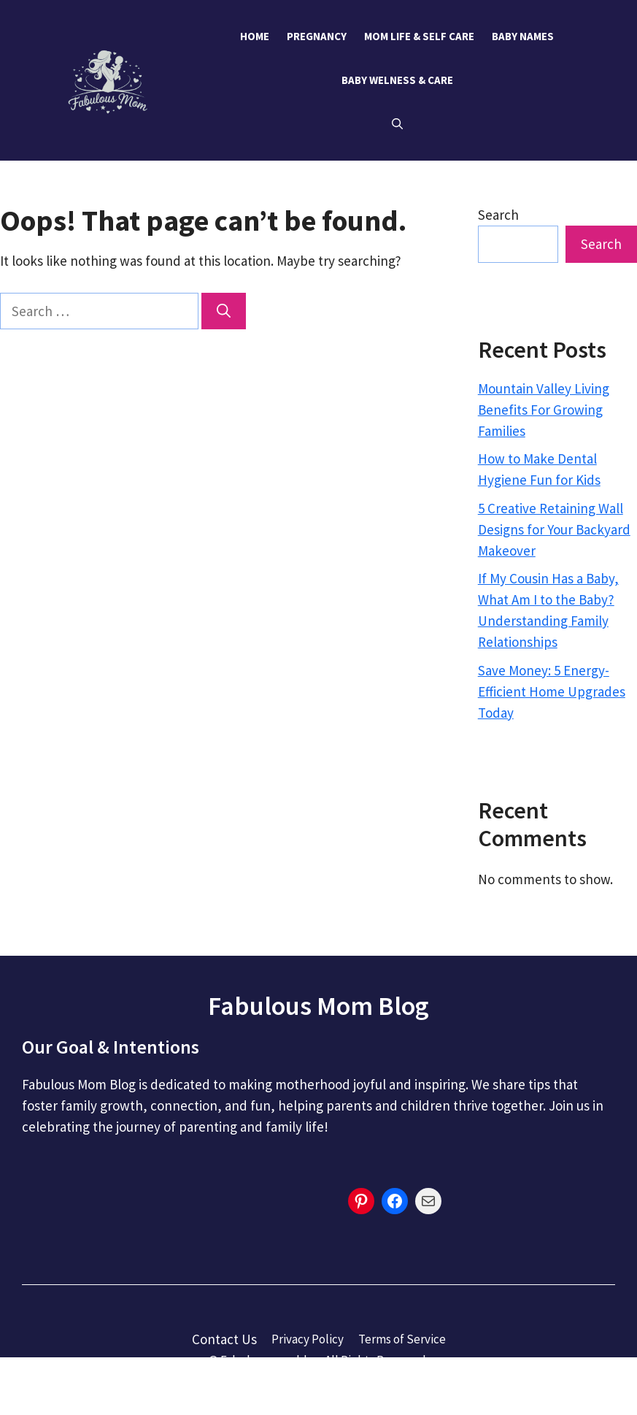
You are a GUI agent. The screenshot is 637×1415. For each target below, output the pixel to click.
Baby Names (523, 36)
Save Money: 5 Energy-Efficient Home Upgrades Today (551, 691)
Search (498, 214)
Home (254, 36)
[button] (397, 124)
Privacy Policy (307, 1339)
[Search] (223, 311)
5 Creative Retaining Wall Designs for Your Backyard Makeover (554, 529)
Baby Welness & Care (397, 80)
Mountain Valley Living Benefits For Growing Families (543, 410)
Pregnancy (317, 36)
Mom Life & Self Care (419, 36)
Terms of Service (402, 1339)
